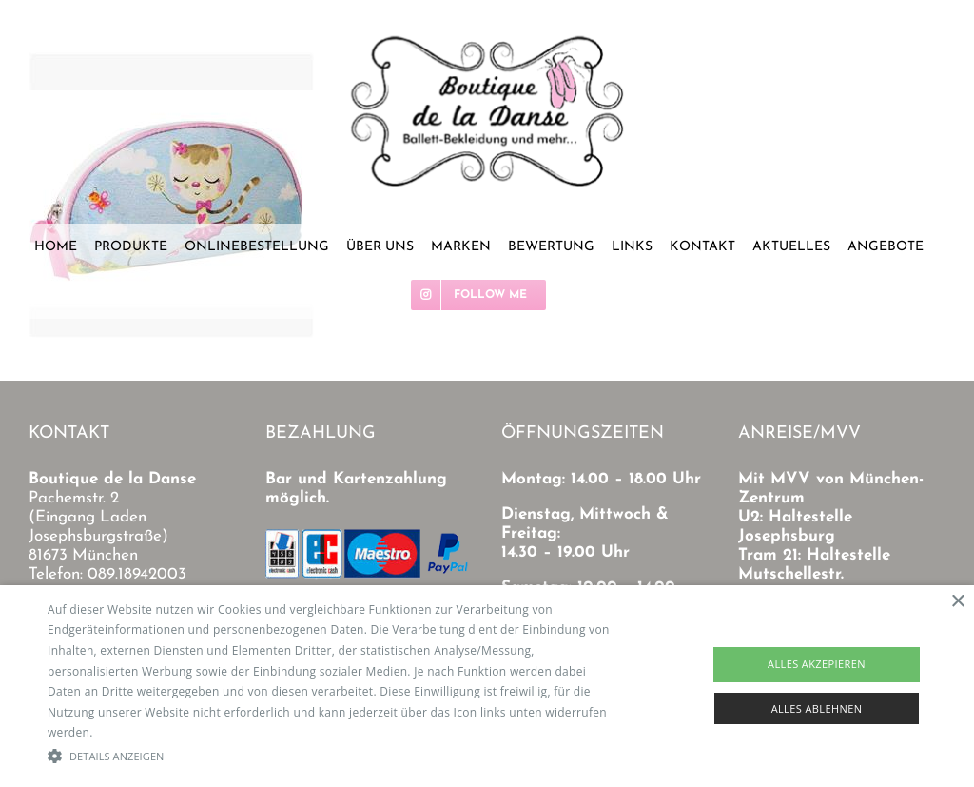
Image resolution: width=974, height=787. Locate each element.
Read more (126, 732)
